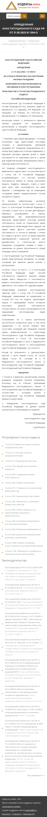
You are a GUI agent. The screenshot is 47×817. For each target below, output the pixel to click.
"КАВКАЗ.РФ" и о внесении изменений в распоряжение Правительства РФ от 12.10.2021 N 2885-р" (23, 624)
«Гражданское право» (11, 806)
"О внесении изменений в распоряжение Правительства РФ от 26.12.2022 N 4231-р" (24, 590)
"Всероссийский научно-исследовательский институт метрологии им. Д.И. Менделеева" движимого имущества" (23, 671)
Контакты (6, 814)
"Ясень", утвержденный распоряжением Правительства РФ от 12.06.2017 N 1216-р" (23, 694)
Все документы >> (36, 776)
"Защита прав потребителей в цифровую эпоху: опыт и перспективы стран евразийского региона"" (24, 729)
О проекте (16, 814)
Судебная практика (17, 41)
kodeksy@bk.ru (31, 810)
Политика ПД (28, 814)
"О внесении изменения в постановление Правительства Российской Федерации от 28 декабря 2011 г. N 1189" (24, 604)
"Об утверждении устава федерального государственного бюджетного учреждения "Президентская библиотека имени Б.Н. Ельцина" (24, 648)
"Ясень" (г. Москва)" (23, 711)
